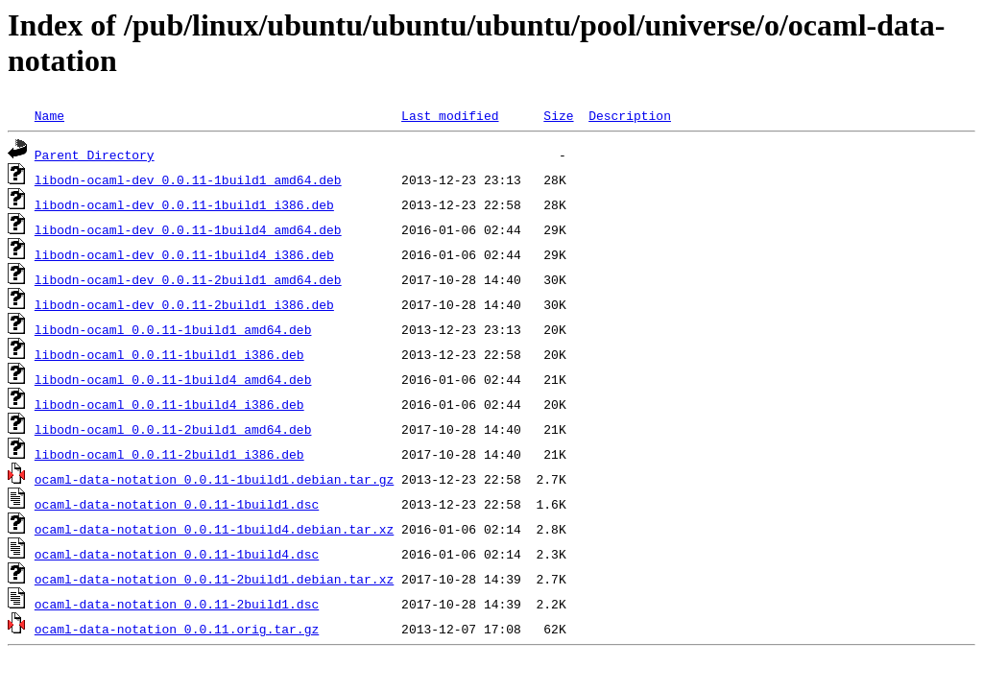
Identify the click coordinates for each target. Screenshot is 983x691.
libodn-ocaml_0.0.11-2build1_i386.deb (169, 454)
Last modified (449, 115)
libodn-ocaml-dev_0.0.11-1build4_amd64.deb (188, 229)
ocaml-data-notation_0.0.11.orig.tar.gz (177, 628)
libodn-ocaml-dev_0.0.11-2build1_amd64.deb (188, 279)
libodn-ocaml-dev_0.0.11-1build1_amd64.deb (188, 179)
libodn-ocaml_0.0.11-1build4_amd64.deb (173, 379)
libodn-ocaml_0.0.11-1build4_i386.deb (169, 404)
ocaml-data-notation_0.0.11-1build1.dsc (177, 503)
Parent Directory (95, 154)
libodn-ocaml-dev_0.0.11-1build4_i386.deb (184, 254)
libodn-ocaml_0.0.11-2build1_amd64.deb (173, 429)
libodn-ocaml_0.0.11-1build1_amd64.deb (173, 329)
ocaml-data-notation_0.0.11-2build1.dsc (177, 603)
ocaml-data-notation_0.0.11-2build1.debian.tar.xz (214, 578)
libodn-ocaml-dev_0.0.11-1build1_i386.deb (184, 204)
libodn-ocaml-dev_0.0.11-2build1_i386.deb (184, 304)
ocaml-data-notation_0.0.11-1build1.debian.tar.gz (214, 479)
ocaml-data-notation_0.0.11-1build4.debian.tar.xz (214, 528)
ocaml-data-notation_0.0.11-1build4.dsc (177, 553)
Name (49, 115)
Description (629, 115)
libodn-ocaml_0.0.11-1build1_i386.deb (169, 354)
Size (558, 115)
